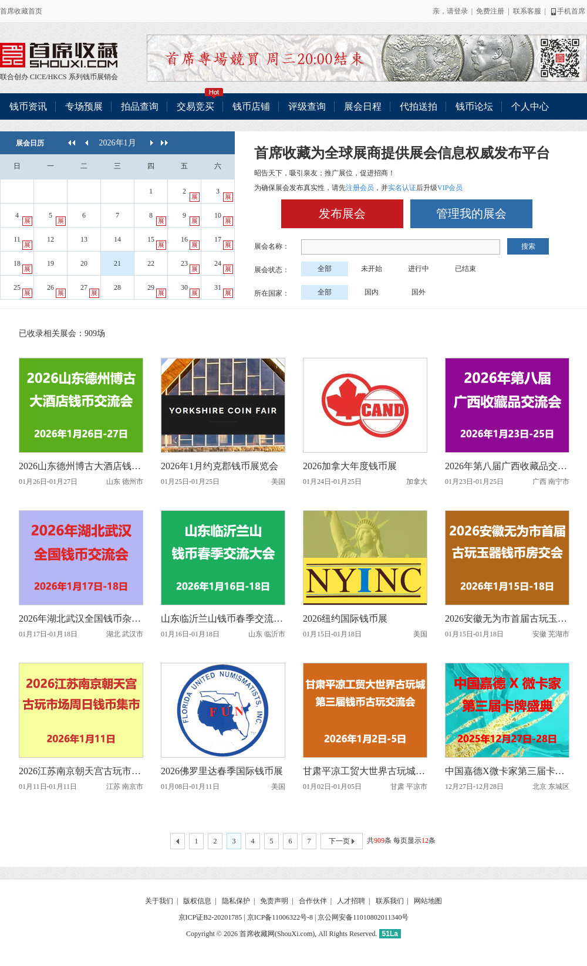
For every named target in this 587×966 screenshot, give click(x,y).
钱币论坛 (474, 106)
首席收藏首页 (21, 11)
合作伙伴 (313, 901)
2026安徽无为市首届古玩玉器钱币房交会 (507, 618)
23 (190, 266)
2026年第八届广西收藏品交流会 (507, 466)
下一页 (342, 841)
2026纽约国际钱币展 (345, 618)
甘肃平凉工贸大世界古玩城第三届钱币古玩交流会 (365, 771)
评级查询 (307, 106)
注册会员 (360, 188)
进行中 (418, 269)
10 (223, 218)
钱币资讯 (28, 106)
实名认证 (402, 188)
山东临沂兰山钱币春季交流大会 (223, 618)
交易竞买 (200, 102)
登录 (461, 11)
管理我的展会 (471, 213)
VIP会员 (450, 188)
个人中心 (530, 106)
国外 (418, 292)
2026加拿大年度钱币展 (350, 466)
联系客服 (527, 11)
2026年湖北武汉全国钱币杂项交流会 (81, 618)
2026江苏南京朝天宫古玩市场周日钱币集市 (81, 771)
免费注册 (490, 11)
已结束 (465, 269)
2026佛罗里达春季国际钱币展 (222, 771)
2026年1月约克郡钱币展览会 (219, 466)
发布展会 (342, 213)
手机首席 (567, 11)
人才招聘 (351, 901)
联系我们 (390, 901)
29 (156, 290)
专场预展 (84, 106)
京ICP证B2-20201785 (210, 917)
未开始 (371, 269)
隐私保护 (236, 901)
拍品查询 (139, 106)
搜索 (528, 246)
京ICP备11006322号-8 (280, 917)
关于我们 (159, 901)
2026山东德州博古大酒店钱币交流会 (81, 466)
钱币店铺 (251, 106)
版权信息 (197, 901)
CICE (38, 77)
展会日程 (363, 106)
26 (56, 290)
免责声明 (274, 901)
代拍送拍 (418, 106)
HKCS (57, 77)
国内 (372, 292)
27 (89, 290)
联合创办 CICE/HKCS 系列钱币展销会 (58, 55)
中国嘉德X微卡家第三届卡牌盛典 (507, 771)
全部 (325, 269)
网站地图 (428, 901)
